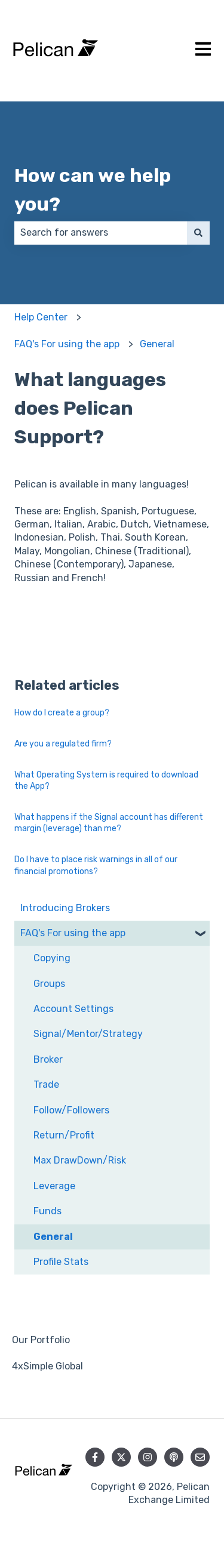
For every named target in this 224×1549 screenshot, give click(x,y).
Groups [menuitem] (49, 983)
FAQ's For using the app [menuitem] (72, 933)
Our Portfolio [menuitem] (41, 1340)
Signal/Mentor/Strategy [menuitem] (88, 1033)
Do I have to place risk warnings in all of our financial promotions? (95, 865)
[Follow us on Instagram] (147, 1457)
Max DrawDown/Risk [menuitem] (79, 1160)
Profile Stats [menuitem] (60, 1261)
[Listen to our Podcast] (173, 1457)
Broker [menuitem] (48, 1059)
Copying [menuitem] (51, 958)
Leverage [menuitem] (54, 1186)
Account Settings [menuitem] (73, 1008)
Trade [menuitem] (46, 1084)
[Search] (198, 232)
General (157, 344)
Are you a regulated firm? (63, 744)
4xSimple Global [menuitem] (47, 1366)
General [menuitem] (53, 1236)
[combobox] (100, 232)
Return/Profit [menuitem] (63, 1135)
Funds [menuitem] (47, 1211)
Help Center (40, 317)
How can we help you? (92, 189)
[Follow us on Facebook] (95, 1457)
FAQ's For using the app (66, 344)
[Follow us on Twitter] (121, 1457)
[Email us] (200, 1457)
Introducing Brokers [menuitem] (65, 908)
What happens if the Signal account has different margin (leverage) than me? (108, 823)
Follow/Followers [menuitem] (71, 1110)
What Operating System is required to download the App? (106, 781)
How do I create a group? (61, 713)
